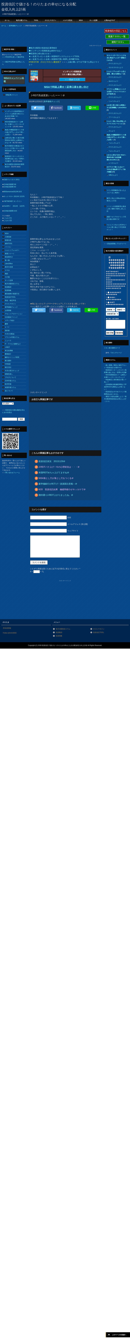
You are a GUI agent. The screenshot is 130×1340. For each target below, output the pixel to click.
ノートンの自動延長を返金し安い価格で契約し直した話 (116, 208)
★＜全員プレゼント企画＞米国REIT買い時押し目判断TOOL (54, 59)
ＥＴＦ (7, 327)
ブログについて (10, 377)
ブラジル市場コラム (12, 337)
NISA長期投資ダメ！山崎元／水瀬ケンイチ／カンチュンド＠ (14, 124)
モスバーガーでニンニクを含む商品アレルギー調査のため (116, 57)
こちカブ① (8, 218)
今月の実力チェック (12, 371)
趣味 (6, 324)
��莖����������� (115, 303)
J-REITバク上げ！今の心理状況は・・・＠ (59, 467)
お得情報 (8, 310)
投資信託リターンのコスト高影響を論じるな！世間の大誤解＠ (14, 158)
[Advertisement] (22, 37)
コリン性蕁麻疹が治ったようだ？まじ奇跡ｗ (116, 191)
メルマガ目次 (67, 20)
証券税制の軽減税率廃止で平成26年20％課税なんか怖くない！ (115, 387)
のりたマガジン (50, 20)
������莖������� (113, 293)
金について (9, 391)
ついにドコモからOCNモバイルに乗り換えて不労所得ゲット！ (116, 227)
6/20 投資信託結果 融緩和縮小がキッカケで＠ (62, 489)
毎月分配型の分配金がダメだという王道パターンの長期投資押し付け (14, 148)
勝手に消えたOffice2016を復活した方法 (116, 199)
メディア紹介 (9, 320)
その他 (7, 277)
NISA (81, 20)
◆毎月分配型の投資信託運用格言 (43, 48)
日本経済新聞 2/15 (10, 211)
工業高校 (8, 237)
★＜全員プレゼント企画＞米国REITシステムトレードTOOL (54, 56)
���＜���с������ (113, 298)
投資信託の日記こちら (116, 31)
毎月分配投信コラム (12, 284)
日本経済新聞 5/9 (10, 184)
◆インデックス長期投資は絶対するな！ (46, 51)
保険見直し (9, 374)
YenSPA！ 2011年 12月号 (14, 206)
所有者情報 (7, 628)
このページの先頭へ (119, 1335)
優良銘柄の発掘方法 (12, 294)
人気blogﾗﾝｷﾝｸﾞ (109, 20)
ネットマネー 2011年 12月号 (14, 196)
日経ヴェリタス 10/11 (11, 180)
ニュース (8, 340)
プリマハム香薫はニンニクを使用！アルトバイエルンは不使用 (116, 91)
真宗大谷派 (9, 267)
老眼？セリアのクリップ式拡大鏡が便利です (116, 218)
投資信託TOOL (10, 297)
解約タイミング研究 (12, 357)
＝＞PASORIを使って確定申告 (13, 57)
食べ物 (7, 260)
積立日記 (8, 367)
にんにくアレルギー (12, 250)
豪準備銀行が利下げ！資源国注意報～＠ (58, 484)
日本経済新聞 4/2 (10, 187)
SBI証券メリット (12, 95)
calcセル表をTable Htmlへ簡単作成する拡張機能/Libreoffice (116, 157)
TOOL (36, 20)
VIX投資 (8, 364)
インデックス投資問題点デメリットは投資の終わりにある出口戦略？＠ (14, 113)
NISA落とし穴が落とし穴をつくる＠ (56, 478)
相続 (6, 274)
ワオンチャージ (116, 353)
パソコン (8, 247)
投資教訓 (8, 287)
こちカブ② (8, 220)
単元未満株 (9, 351)
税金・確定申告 (10, 300)
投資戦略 (8, 290)
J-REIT (7, 347)
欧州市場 (8, 384)
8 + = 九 (37, 571)
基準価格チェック (51, 101)
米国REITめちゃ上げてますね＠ (54, 472)
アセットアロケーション (14, 314)
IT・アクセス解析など (13, 344)
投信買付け (9, 257)
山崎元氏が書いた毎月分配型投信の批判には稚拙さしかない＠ (14, 140)
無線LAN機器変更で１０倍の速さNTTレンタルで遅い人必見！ (14, 132)
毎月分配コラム (21, 20)
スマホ (7, 270)
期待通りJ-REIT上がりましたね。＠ (56, 495)
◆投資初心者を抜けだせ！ (40, 53)
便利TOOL (8, 243)
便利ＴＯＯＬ (118, 42)
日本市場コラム (10, 381)
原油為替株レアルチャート (117, 244)
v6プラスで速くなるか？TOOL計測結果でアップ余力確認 (116, 169)
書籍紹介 (8, 354)
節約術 (7, 330)
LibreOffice (9, 264)
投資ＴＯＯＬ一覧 (117, 36)
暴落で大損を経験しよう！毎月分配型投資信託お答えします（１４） (115, 399)
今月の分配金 (9, 334)
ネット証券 (93, 20)
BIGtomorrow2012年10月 (13, 192)
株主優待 (8, 361)
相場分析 (8, 240)
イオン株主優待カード (112, 348)
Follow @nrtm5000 (9, 633)
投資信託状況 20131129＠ (52, 461)
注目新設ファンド (11, 317)
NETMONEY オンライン (13, 201)
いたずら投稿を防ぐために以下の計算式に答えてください (55, 569)
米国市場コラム (10, 387)
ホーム (7, 20)
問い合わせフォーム (12, 473)
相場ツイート (9, 254)
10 (113, 172)
